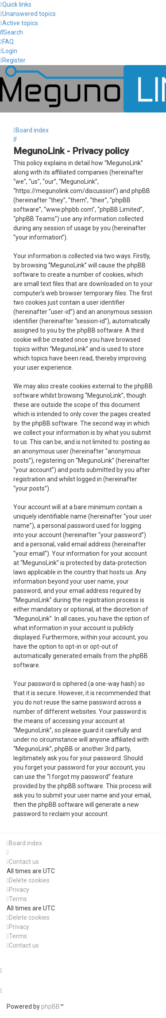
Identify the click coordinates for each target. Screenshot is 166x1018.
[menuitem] (28, 13)
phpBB (50, 1006)
